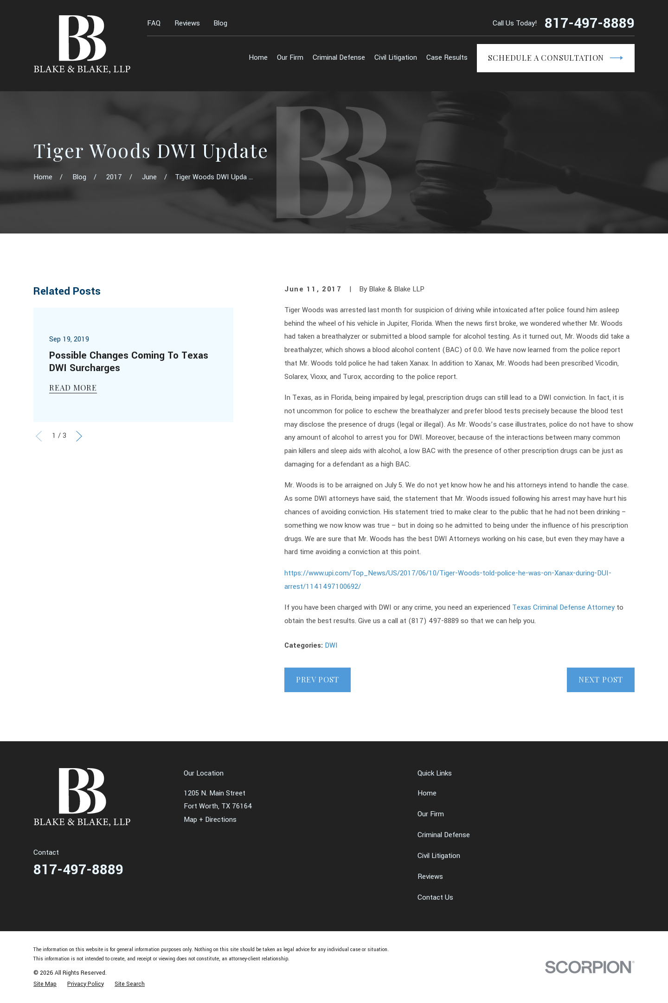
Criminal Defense (444, 835)
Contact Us (435, 897)
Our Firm (431, 814)
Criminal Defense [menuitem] (339, 58)
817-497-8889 (590, 24)
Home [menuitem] (258, 58)
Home (427, 793)
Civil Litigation (439, 856)
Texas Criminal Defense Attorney (564, 607)
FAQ (154, 23)
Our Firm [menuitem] (290, 58)
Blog (220, 23)
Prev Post (317, 679)
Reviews (187, 23)
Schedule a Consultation (555, 57)
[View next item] (79, 436)
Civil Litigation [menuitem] (395, 58)
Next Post (600, 679)
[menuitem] (45, 984)
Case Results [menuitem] (447, 58)
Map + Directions (210, 820)
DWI (331, 645)
